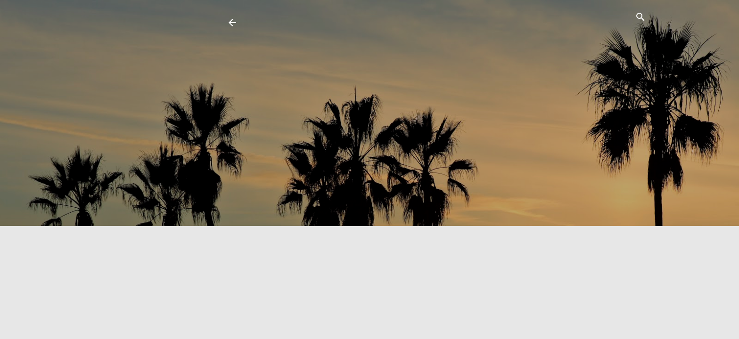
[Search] (640, 18)
